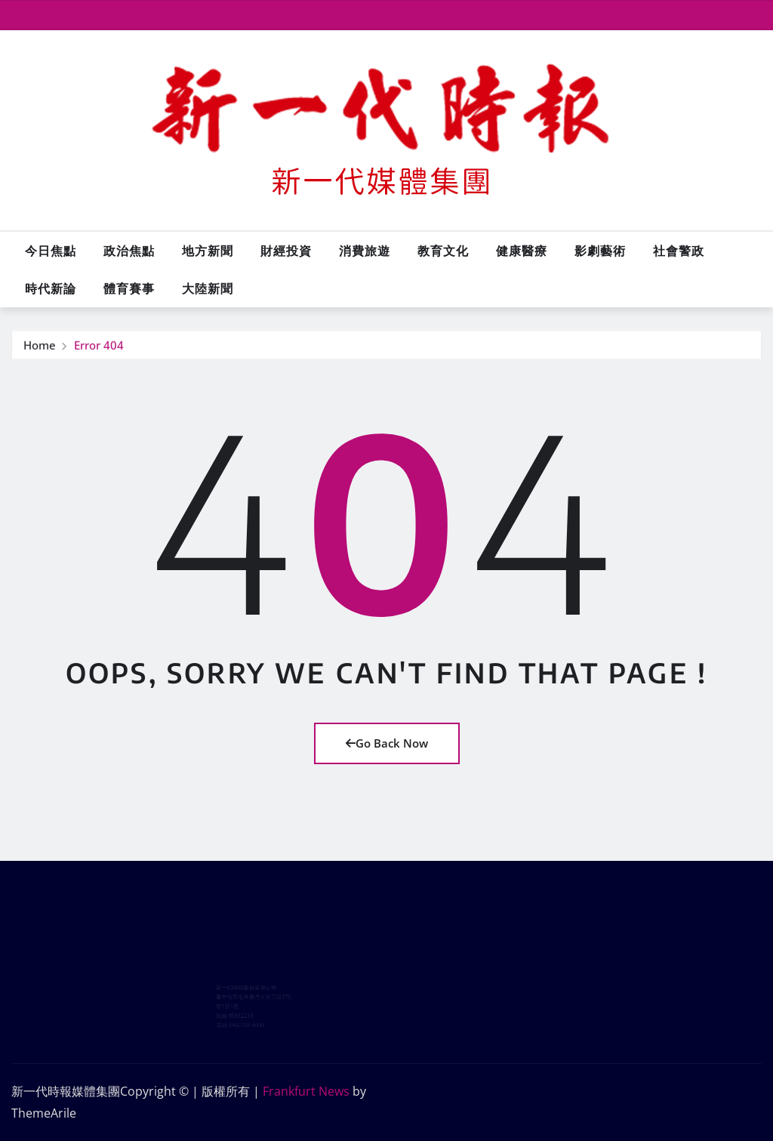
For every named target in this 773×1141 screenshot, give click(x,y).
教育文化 (443, 250)
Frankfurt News (306, 1091)
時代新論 (50, 288)
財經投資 (286, 250)
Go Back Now (387, 743)
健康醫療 (521, 250)
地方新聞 (207, 250)
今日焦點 (50, 250)
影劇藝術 (600, 250)
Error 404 (99, 345)
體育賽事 (129, 288)
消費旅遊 (364, 250)
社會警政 (678, 250)
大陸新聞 (207, 288)
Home (39, 345)
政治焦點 (129, 250)
